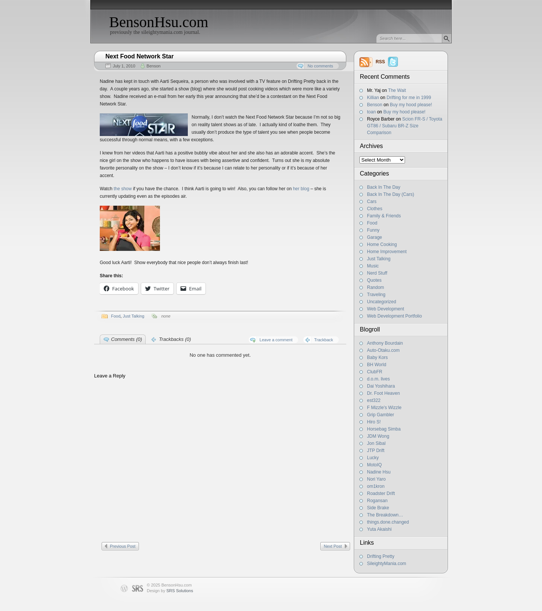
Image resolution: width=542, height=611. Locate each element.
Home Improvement (386, 251)
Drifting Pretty (380, 556)
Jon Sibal (376, 443)
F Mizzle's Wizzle (384, 407)
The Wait (397, 90)
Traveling (376, 294)
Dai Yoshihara (381, 386)
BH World (376, 364)
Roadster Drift (381, 493)
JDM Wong (378, 436)
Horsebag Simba (383, 429)
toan (371, 112)
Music (373, 266)
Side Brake (378, 507)
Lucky (373, 457)
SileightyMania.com (386, 563)
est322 (374, 400)
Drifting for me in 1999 (409, 97)
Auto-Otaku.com (383, 350)
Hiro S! (374, 422)
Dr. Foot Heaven (383, 393)
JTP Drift (375, 450)
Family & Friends (384, 215)
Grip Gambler (380, 414)
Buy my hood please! (411, 104)
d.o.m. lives (378, 379)
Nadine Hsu (379, 472)
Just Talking (378, 258)
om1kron (376, 486)
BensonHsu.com (158, 22)
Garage (374, 237)
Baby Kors (377, 357)
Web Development (385, 309)
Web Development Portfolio (394, 316)
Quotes (374, 280)
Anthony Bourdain (385, 343)
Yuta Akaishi (379, 529)
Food (372, 223)
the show (123, 188)
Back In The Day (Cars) (390, 194)
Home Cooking (382, 244)
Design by (170, 590)
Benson (374, 104)
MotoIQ (374, 464)
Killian (373, 97)
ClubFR (374, 371)
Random (375, 287)
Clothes (374, 208)
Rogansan (377, 500)
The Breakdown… (385, 515)
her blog (301, 188)
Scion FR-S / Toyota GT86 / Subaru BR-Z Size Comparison (404, 125)
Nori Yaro (376, 479)
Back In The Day (383, 187)
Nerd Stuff (377, 273)
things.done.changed (388, 522)
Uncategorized (381, 301)
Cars (371, 201)
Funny (373, 230)
